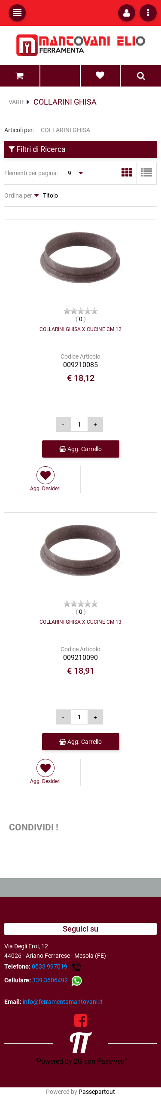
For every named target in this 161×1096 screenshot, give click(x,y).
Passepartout (97, 1091)
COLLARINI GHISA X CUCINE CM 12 (80, 329)
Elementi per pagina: (31, 173)
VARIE (17, 102)
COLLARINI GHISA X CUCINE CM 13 (80, 622)
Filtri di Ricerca (37, 149)
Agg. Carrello (80, 449)
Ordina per (18, 195)
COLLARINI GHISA (65, 101)
